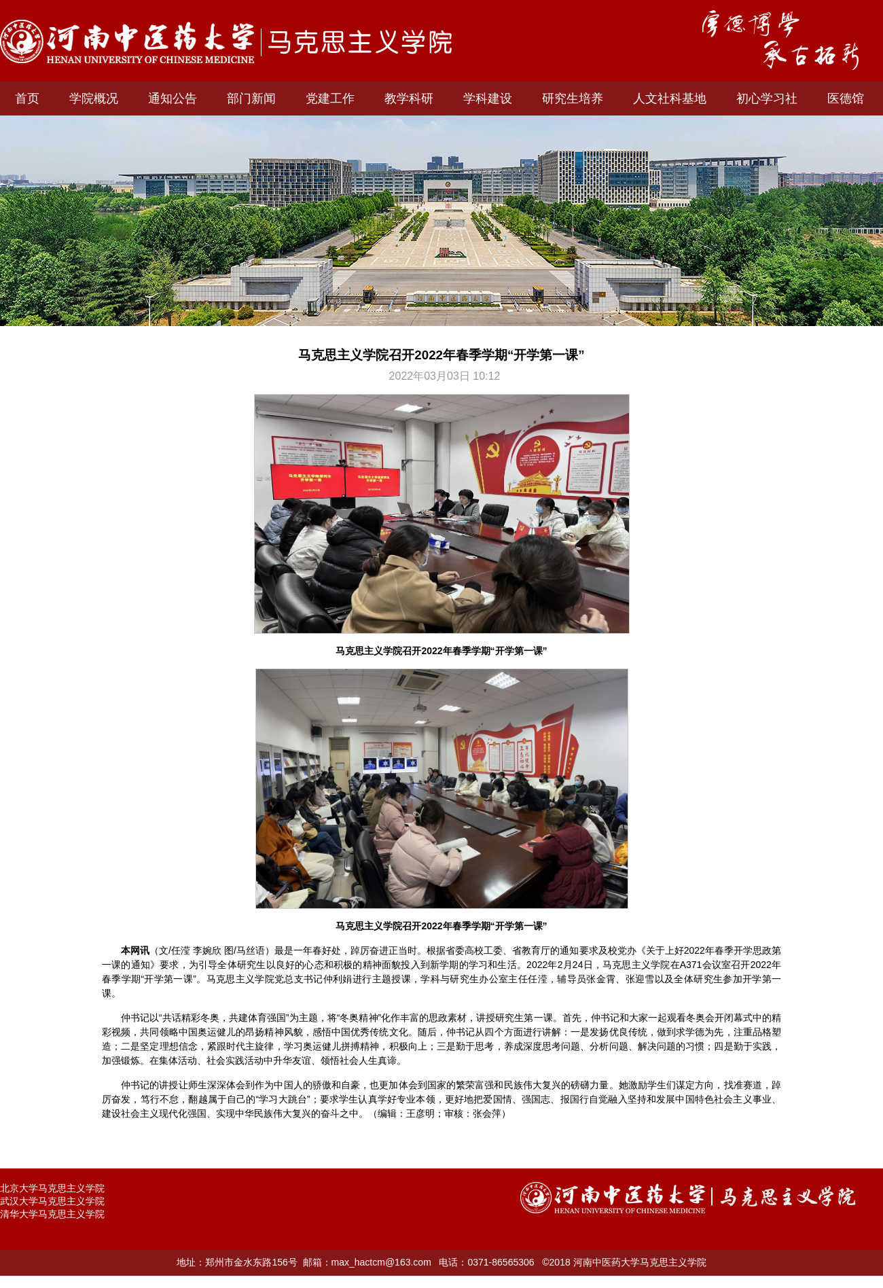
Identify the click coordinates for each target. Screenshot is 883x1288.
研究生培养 (572, 98)
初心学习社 (766, 98)
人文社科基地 (669, 98)
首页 (27, 98)
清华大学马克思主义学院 (52, 1214)
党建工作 (330, 98)
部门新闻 (251, 98)
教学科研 (408, 98)
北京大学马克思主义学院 (52, 1188)
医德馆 (845, 98)
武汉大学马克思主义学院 (52, 1201)
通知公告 (172, 98)
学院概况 (93, 98)
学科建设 (487, 98)
